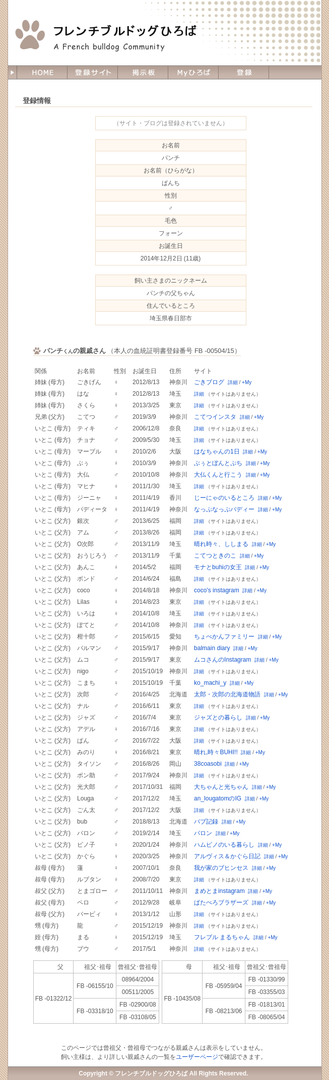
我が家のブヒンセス (221, 867)
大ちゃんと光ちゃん (221, 786)
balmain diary (212, 648)
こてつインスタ (215, 416)
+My (246, 382)
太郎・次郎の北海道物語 (227, 694)
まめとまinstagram (219, 890)
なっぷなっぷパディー (224, 509)
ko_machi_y (210, 682)
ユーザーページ (197, 1056)
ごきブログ (209, 382)
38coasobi (208, 763)
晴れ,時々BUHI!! (216, 752)
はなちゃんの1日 (217, 451)
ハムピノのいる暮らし (224, 844)
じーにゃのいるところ (224, 497)
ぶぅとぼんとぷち (218, 463)
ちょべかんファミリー (224, 636)
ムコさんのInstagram (222, 659)
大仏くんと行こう (218, 474)
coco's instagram (216, 590)
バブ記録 (206, 821)
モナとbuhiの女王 (218, 567)
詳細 (233, 382)
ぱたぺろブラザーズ (221, 902)
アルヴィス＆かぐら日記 (227, 856)
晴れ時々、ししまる (221, 544)
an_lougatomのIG (217, 798)
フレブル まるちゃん (222, 937)
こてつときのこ (215, 555)
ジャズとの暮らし (218, 717)
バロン (203, 833)
